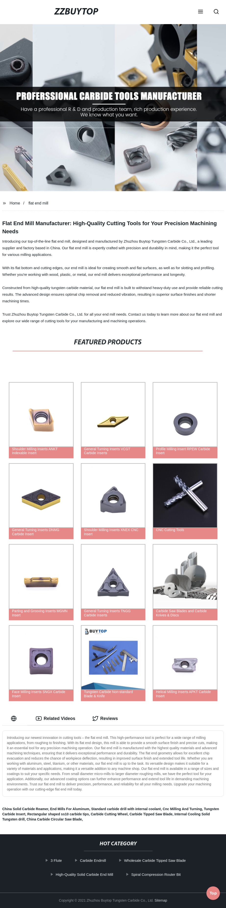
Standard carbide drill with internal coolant (126, 809)
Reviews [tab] (105, 718)
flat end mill (38, 203)
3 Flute (61, 860)
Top (213, 895)
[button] (200, 12)
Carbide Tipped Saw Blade (151, 814)
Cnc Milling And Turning (182, 809)
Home (15, 203)
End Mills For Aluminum (69, 809)
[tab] (14, 718)
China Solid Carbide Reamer (25, 809)
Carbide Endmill (98, 860)
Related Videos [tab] (55, 718)
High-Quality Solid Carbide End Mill (89, 874)
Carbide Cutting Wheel (109, 814)
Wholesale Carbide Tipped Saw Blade (160, 860)
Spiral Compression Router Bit (161, 874)
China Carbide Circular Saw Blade (54, 819)
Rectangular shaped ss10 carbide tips (58, 814)
